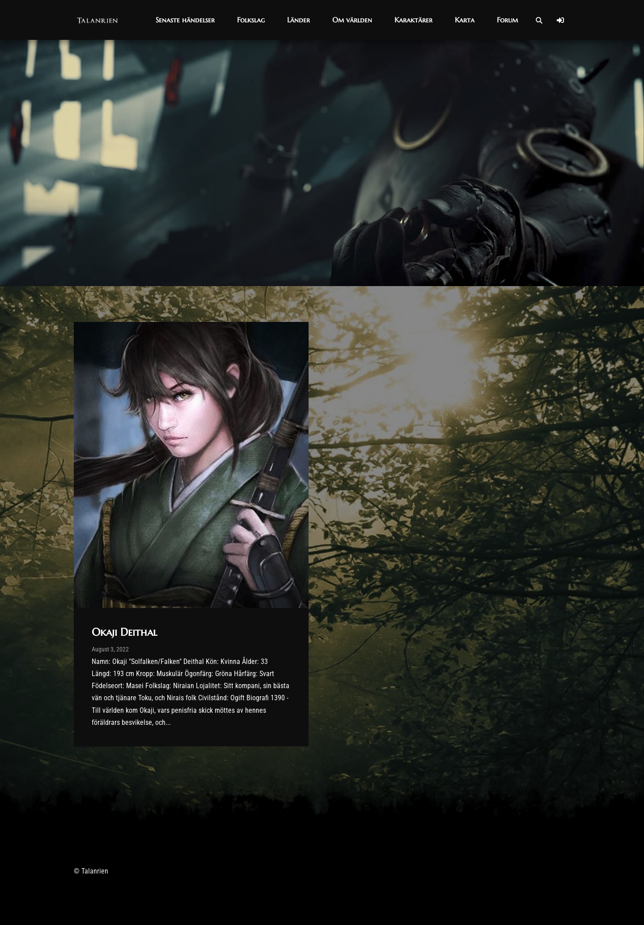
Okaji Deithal (124, 632)
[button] (185, 20)
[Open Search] (539, 20)
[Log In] (560, 20)
